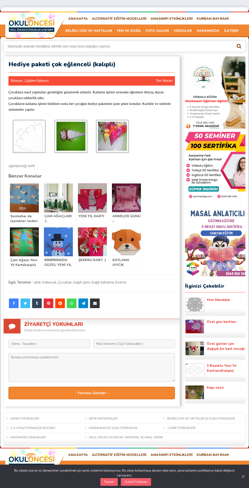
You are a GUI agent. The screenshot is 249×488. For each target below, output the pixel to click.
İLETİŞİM (231, 30)
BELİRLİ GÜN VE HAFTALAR (88, 30)
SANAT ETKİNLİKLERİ (24, 418)
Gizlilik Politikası (135, 482)
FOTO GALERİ (157, 30)
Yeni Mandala (207, 304)
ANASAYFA (78, 18)
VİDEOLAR (183, 30)
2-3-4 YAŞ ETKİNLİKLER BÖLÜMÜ (32, 428)
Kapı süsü (204, 392)
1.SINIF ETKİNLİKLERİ (181, 428)
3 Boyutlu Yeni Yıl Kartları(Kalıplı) (210, 370)
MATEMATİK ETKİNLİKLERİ (28, 437)
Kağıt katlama (103, 282)
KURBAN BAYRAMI (213, 18)
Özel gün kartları (210, 326)
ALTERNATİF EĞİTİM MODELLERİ (119, 18)
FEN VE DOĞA (129, 30)
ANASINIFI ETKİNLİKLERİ (172, 18)
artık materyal (45, 282)
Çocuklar (65, 282)
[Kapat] (243, 476)
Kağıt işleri (81, 282)
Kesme (121, 282)
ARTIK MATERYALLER (103, 418)
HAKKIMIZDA (208, 30)
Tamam (109, 482)
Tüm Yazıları (164, 81)
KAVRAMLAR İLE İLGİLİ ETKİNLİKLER (113, 428)
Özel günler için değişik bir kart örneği (215, 348)
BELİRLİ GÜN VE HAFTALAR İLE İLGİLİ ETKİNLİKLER (201, 418)
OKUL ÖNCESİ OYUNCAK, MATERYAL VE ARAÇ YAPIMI (126, 437)
